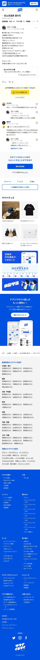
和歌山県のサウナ (28, 417)
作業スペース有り (20, 461)
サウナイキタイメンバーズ (30, 579)
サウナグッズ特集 (8, 544)
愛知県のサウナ (27, 404)
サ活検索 (6, 485)
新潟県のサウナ (6, 394)
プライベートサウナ (24, 464)
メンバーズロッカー (29, 583)
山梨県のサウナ (17, 397)
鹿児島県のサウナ (7, 443)
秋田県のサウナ (17, 371)
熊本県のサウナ (6, 440)
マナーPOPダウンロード (10, 605)
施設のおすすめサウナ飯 (30, 546)
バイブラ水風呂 (20, 458)
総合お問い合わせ (28, 600)
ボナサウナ (24, 455)
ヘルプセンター (28, 597)
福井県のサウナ (6, 397)
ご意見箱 (26, 602)
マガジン (26, 497)
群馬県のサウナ (27, 381)
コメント (22, 115)
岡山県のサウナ (27, 424)
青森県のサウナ (17, 368)
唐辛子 (9, 122)
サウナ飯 (22, 29)
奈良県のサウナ (17, 417)
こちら (26, 172)
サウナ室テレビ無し (8, 458)
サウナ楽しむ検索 (28, 551)
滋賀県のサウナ (6, 414)
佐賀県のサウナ (17, 437)
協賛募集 (6, 508)
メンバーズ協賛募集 (9, 609)
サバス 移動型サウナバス (30, 554)
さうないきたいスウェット (10, 552)
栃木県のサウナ (17, 381)
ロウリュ (4, 452)
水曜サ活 (26, 541)
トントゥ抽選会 (8, 497)
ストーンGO (11, 27)
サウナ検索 (7, 478)
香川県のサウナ (6, 430)
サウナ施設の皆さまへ (10, 597)
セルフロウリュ (13, 452)
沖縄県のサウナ (18, 443)
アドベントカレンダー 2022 (30, 510)
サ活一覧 (26, 478)
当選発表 (6, 502)
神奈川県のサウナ (7, 387)
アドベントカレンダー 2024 (30, 501)
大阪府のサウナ (27, 414)
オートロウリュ (23, 452)
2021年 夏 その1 (8, 556)
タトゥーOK (29, 458)
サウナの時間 (27, 566)
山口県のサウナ (17, 427)
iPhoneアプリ (7, 583)
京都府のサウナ (17, 414)
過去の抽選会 (7, 505)
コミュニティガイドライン (9, 625)
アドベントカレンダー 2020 (30, 519)
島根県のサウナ (17, 424)
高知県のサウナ (27, 430)
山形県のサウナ (27, 371)
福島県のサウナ (6, 374)
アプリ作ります (28, 549)
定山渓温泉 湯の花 (12, 15)
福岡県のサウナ (6, 437)
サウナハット (7, 546)
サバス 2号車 (27, 556)
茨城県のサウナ (6, 381)
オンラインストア (8, 541)
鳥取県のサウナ (6, 424)
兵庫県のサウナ (6, 417)
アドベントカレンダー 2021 (30, 515)
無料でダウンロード (20, 315)
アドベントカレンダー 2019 (30, 524)
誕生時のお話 (7, 581)
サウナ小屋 (5, 464)
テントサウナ (31, 461)
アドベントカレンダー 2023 (30, 506)
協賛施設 (26, 585)
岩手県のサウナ (27, 368)
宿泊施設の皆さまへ (9, 600)
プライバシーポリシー (8, 628)
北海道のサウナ (6, 368)
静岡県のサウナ (17, 404)
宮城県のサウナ (6, 371)
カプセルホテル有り (8, 461)
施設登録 (6, 488)
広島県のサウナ (6, 427)
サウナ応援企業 (28, 564)
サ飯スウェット (8, 549)
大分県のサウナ (17, 440)
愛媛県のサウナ (17, 430)
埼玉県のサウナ (6, 384)
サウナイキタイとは (9, 578)
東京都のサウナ (27, 384)
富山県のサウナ (17, 394)
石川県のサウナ (27, 394)
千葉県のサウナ (17, 384)
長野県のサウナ (27, 397)
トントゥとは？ (20, 97)
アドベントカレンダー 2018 (30, 528)
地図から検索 (7, 483)
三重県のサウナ (6, 407)
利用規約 (4, 622)
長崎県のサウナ (27, 437)
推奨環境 (4, 616)
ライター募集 (27, 532)
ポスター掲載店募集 (9, 602)
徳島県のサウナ (27, 427)
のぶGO (9, 103)
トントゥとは (7, 500)
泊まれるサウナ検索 (9, 480)
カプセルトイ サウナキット (30, 560)
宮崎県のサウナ (27, 440)
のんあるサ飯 (32, 75)
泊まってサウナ (28, 569)
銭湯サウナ (16, 455)
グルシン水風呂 (6, 455)
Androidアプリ (8, 586)
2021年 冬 (6, 561)
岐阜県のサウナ (6, 404)
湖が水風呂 (13, 464)
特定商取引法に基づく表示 (9, 619)
